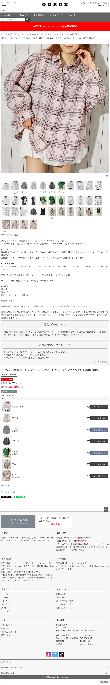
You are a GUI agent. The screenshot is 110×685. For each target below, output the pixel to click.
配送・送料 (61, 533)
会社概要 (60, 620)
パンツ (4, 601)
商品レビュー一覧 (63, 608)
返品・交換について (9, 635)
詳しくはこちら (100, 362)
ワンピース (6, 604)
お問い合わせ (7, 662)
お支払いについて (8, 632)
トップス (10, 38)
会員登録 (93, 3)
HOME (3, 34)
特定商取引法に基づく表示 (12, 667)
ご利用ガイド (104, 3)
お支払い (5, 533)
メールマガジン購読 (64, 601)
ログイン (83, 3)
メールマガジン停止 (64, 604)
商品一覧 (22, 15)
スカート (5, 597)
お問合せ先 (61, 559)
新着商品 (6, 15)
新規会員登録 (62, 594)
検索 (27, 19)
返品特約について (8, 485)
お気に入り (40, 15)
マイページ (56, 15)
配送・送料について (9, 628)
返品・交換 (6, 559)
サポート (5, 620)
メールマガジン (103, 6)
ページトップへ (106, 509)
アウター (5, 608)
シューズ (5, 611)
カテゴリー (6, 589)
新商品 (9, 34)
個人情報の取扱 (7, 673)
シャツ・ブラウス (22, 38)
